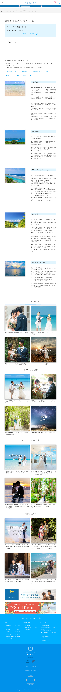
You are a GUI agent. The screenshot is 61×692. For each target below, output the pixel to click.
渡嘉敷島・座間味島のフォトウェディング (13, 637)
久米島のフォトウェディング (13, 634)
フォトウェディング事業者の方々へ (30, 666)
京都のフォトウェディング (30, 625)
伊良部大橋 (25, 72)
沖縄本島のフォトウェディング (13, 626)
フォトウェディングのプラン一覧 (12, 11)
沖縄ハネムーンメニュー (47, 640)
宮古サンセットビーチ (25, 75)
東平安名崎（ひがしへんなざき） (42, 72)
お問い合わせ (30, 684)
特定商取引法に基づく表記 (30, 670)
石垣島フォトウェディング (48, 630)
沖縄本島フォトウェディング (48, 625)
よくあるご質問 (30, 680)
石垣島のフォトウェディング (13, 631)
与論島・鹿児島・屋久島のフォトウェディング (31, 628)
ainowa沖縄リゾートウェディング (48, 633)
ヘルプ (30, 675)
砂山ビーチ (11, 75)
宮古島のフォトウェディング (13, 629)
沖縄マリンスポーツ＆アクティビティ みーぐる (48, 637)
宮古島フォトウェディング (48, 627)
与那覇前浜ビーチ (12, 72)
